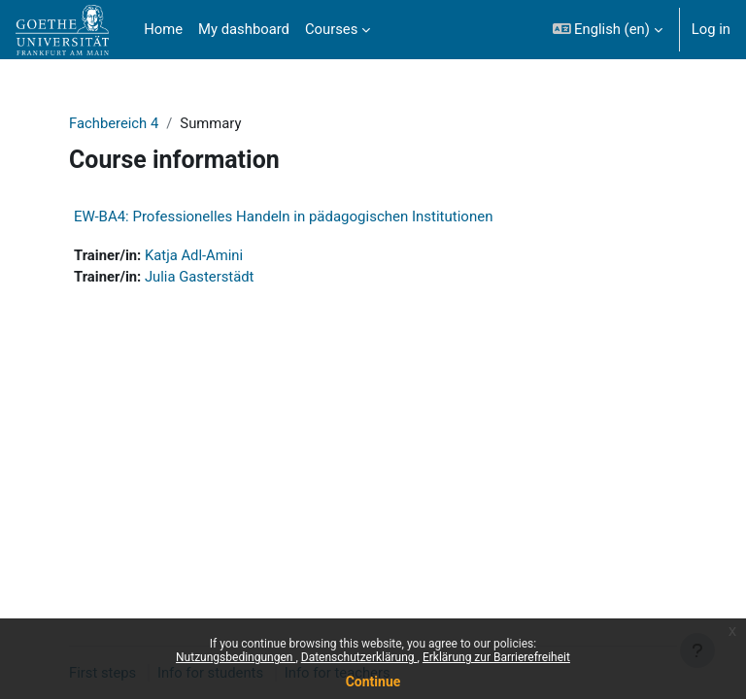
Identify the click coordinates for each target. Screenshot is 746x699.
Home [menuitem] (163, 29)
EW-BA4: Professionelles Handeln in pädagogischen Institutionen (283, 216)
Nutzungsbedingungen (235, 657)
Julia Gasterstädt (199, 276)
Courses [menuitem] (331, 29)
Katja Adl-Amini (194, 255)
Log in (711, 29)
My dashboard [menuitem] (243, 29)
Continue (373, 681)
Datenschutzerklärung (359, 657)
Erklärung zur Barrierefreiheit (496, 657)
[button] (607, 29)
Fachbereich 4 (113, 123)
